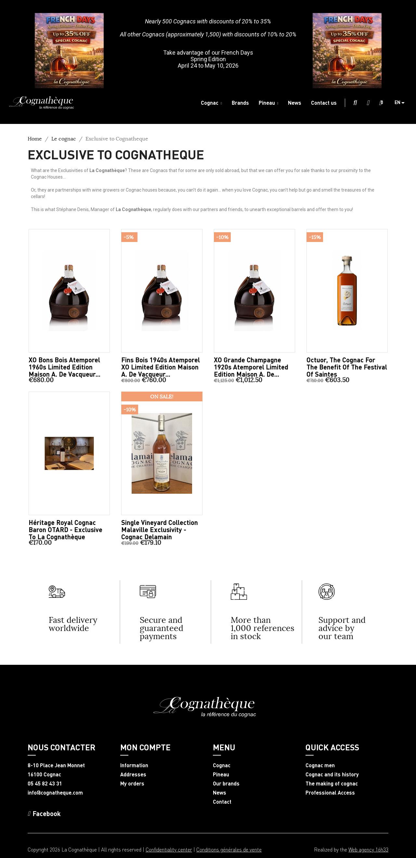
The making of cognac (332, 783)
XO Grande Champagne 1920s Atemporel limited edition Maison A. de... (251, 366)
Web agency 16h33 (368, 849)
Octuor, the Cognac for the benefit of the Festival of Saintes (346, 366)
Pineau (221, 774)
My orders (132, 783)
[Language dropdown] (402, 103)
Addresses (133, 774)
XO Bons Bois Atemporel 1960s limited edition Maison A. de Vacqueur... (64, 366)
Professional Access (330, 792)
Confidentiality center (169, 849)
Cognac (221, 765)
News (219, 792)
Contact (222, 801)
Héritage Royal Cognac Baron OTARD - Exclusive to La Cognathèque (65, 529)
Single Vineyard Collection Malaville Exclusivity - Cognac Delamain (159, 529)
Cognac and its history (332, 774)
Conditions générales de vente (229, 849)
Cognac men (320, 765)
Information (134, 765)
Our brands (226, 783)
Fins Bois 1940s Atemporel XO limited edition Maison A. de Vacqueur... (160, 366)
